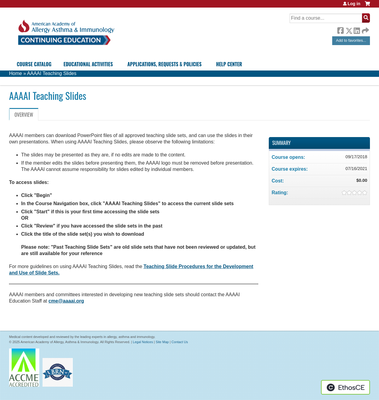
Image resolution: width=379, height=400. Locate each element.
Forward (365, 29)
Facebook (340, 29)
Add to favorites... (351, 40)
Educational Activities (88, 64)
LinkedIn (357, 29)
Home (15, 73)
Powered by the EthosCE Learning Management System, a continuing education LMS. (345, 387)
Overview (23, 114)
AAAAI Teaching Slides (51, 73)
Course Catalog (34, 64)
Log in (354, 4)
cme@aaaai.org (66, 300)
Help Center (229, 64)
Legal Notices (143, 342)
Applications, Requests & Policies (164, 64)
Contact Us (180, 342)
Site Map (162, 342)
